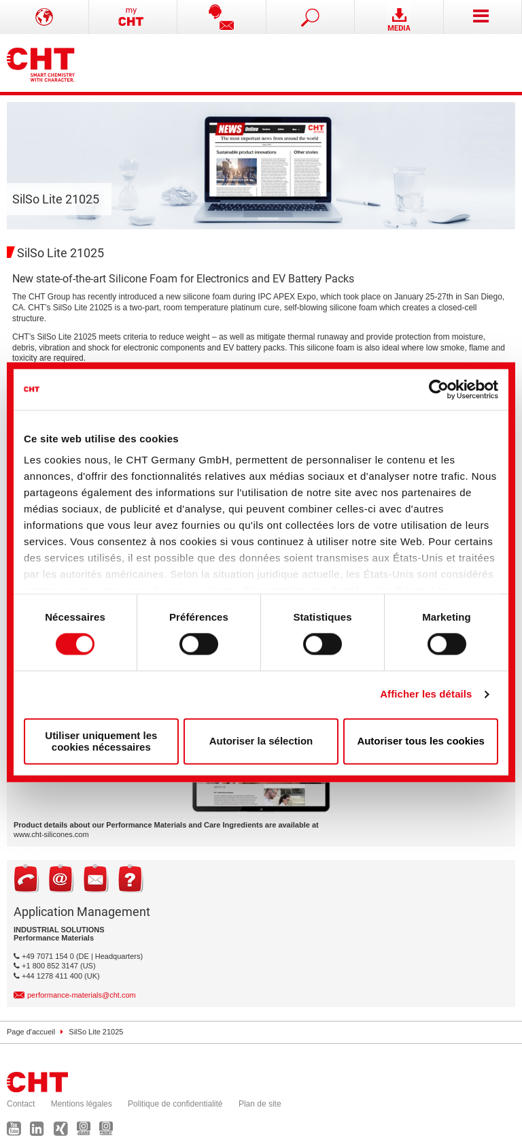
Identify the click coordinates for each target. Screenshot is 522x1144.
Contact (21, 1104)
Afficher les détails (426, 694)
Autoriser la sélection (261, 741)
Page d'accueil (31, 1032)
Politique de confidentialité (175, 1104)
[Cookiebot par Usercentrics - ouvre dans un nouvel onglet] (438, 389)
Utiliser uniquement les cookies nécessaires (101, 741)
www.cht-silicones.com (51, 834)
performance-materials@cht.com (81, 995)
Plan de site (260, 1104)
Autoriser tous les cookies (421, 741)
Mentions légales (81, 1104)
